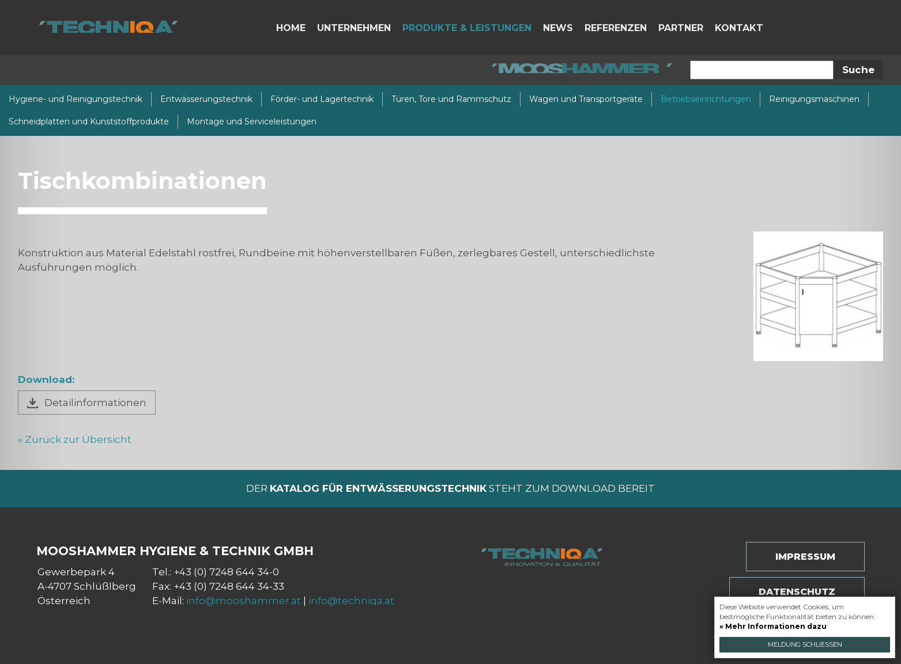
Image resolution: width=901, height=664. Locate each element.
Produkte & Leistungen (466, 27)
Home (291, 27)
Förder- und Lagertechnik (322, 99)
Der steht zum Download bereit (450, 488)
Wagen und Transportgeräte (586, 99)
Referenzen (616, 27)
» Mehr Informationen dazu (773, 626)
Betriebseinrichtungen (706, 99)
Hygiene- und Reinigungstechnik (75, 99)
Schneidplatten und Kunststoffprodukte (89, 121)
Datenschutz (797, 591)
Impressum (805, 556)
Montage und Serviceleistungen (251, 121)
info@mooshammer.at (243, 600)
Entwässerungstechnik (206, 99)
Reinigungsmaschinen (814, 99)
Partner (680, 27)
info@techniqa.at (351, 600)
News (558, 27)
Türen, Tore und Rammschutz (451, 99)
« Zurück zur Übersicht (74, 439)
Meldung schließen (805, 644)
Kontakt (739, 27)
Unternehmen (354, 27)
